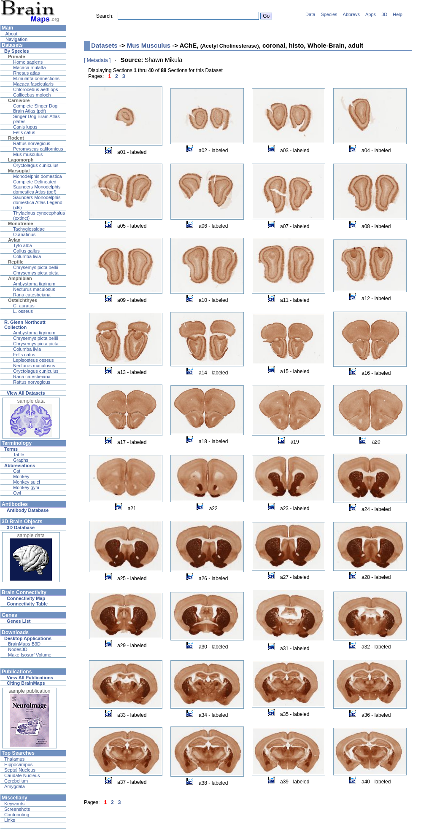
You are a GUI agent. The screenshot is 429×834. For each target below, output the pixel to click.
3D (384, 14)
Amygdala (14, 786)
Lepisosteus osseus (33, 360)
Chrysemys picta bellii (35, 267)
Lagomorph (21, 159)
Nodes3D (17, 649)
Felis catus (24, 132)
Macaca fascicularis (33, 83)
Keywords (14, 803)
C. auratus (24, 305)
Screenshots (17, 809)
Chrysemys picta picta (36, 272)
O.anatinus (24, 234)
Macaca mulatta (29, 67)
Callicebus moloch (32, 94)
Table (18, 454)
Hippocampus (18, 764)
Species (329, 14)
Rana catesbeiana (32, 294)
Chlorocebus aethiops (35, 89)
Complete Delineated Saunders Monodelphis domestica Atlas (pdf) (37, 186)
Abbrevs (351, 14)
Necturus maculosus (34, 289)
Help (397, 14)
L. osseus (23, 311)
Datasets (104, 45)
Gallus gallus (26, 250)
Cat (16, 470)
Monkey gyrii (26, 487)
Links (9, 820)
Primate (16, 56)
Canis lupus (25, 126)
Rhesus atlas (26, 72)
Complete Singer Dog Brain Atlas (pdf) (35, 108)
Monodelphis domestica (37, 176)
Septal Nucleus (19, 769)
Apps (370, 14)
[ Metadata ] (97, 60)
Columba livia (27, 256)
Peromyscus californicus (38, 148)
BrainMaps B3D (24, 643)
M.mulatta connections (36, 78)
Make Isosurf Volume (29, 654)
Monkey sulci (26, 481)
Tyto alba (22, 245)
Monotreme (20, 223)
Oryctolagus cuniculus (36, 165)
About (10, 33)
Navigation (15, 39)
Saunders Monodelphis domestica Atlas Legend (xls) (37, 202)
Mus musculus (28, 154)
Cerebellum (16, 780)
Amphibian (20, 278)
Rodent (16, 137)
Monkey (21, 476)
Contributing (16, 814)
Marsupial (19, 170)
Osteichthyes (22, 300)
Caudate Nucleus (22, 775)
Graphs (20, 460)
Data (310, 14)
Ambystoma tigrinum (34, 283)
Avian (14, 239)
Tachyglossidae (29, 228)
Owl (17, 492)
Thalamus (14, 758)
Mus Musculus (148, 45)
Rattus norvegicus (31, 143)
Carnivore (19, 100)
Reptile (16, 261)
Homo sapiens (28, 62)
